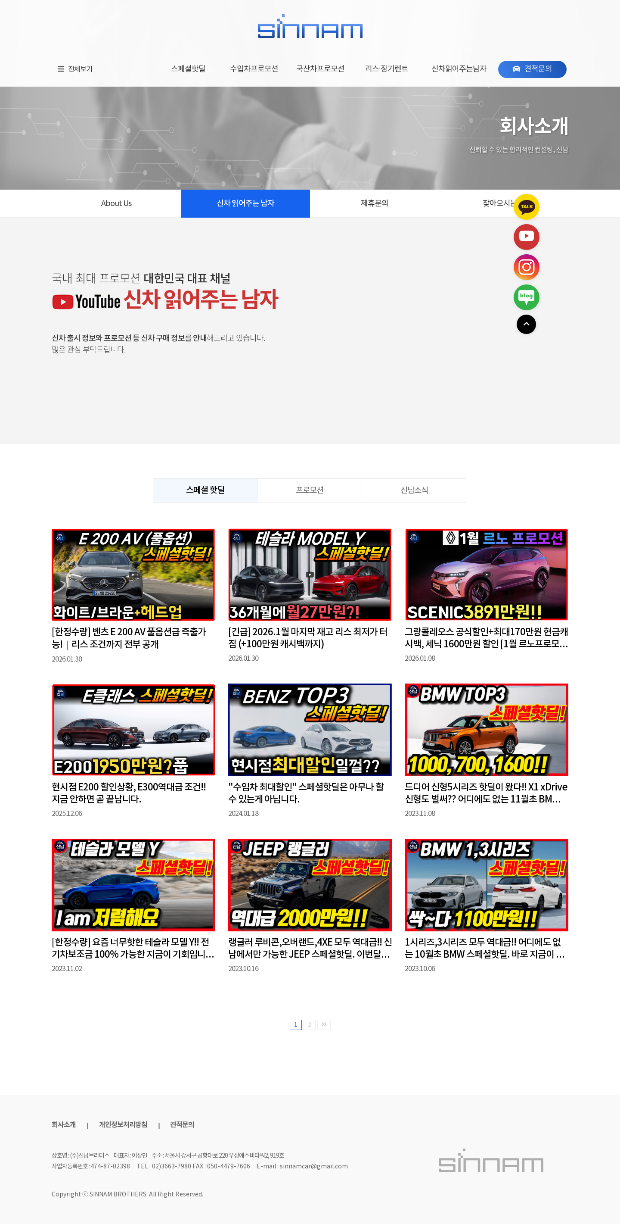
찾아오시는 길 (504, 203)
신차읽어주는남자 (459, 69)
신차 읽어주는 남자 (245, 203)
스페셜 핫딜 (205, 490)
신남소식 (414, 490)
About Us (116, 203)
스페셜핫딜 (188, 69)
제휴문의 (374, 203)
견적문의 (182, 1125)
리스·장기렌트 (386, 69)
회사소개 (64, 1125)
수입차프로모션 (254, 69)
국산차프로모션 (320, 69)
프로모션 (309, 490)
